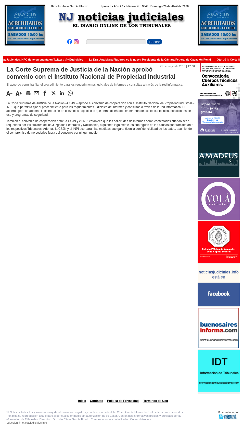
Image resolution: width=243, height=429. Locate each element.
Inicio (82, 401)
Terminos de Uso (155, 401)
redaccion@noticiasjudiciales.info (26, 422)
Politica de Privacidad (123, 401)
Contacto (96, 401)
